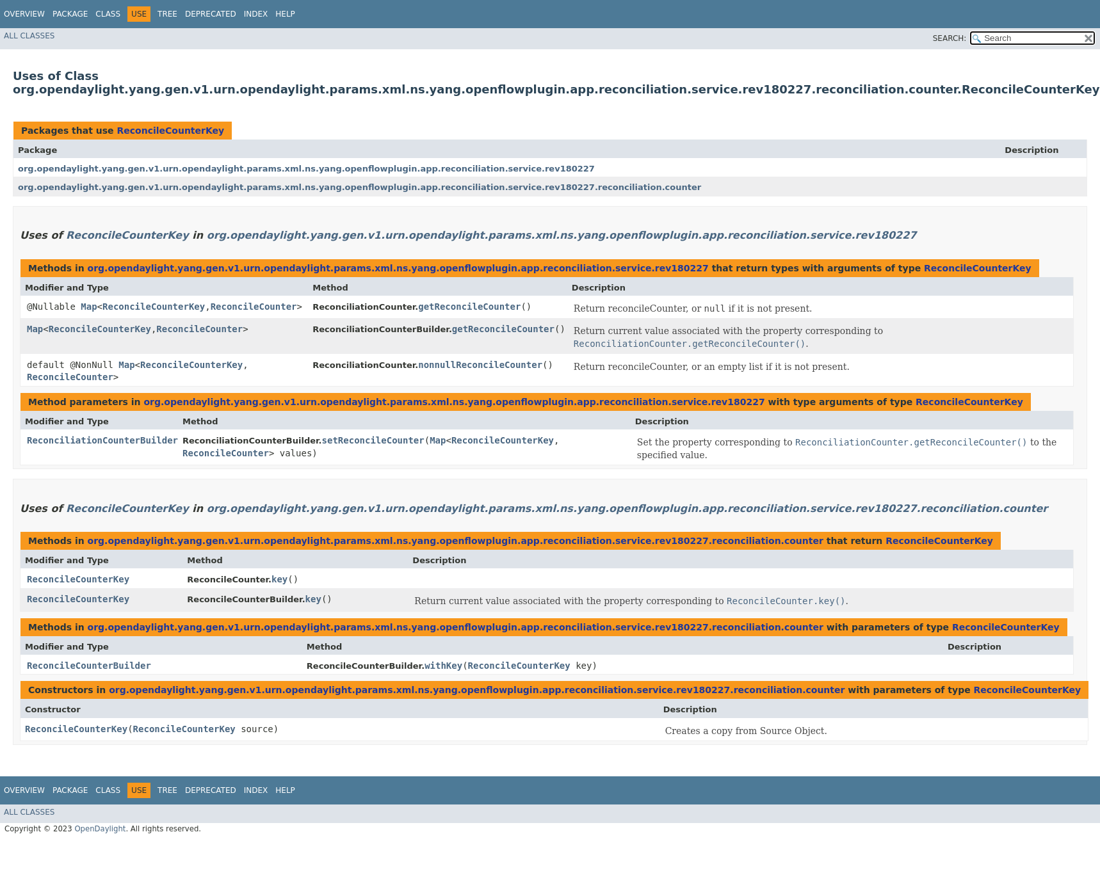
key (279, 579)
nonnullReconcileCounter (480, 365)
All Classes (29, 35)
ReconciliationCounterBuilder (102, 440)
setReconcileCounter (373, 440)
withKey (443, 665)
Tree (167, 14)
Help (285, 14)
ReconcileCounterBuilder (89, 665)
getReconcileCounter (469, 306)
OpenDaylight (99, 828)
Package (70, 14)
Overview (24, 14)
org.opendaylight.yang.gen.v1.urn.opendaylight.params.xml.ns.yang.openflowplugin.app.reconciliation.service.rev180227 (306, 168)
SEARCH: (950, 38)
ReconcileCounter (254, 306)
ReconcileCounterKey (170, 130)
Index (256, 14)
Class (107, 14)
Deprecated (210, 14)
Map (89, 306)
